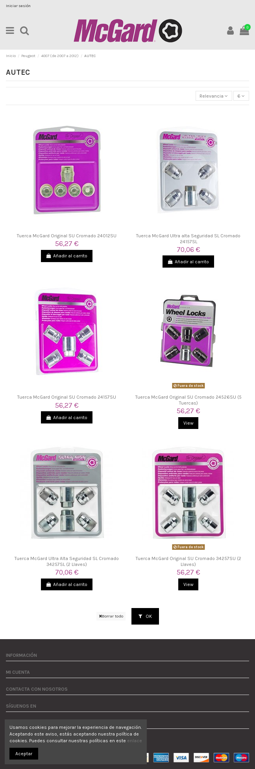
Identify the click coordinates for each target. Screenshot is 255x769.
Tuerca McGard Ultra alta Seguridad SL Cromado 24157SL (188, 238)
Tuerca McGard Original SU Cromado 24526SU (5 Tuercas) (188, 399)
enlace (134, 740)
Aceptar (23, 753)
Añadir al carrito (66, 256)
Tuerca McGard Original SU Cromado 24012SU (66, 235)
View (188, 423)
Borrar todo (111, 616)
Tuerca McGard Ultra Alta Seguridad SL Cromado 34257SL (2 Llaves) (67, 561)
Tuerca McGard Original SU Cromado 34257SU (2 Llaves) (188, 561)
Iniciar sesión (18, 6)
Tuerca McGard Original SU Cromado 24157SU (66, 397)
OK (145, 616)
